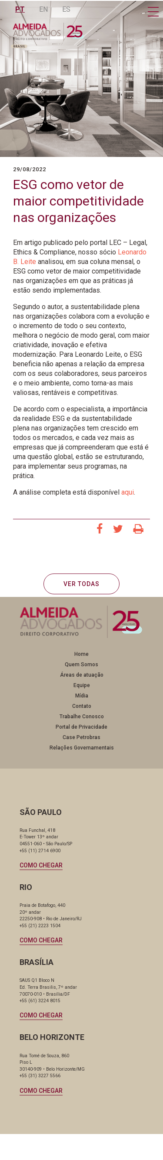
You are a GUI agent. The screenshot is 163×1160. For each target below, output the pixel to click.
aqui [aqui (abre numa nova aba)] (127, 492)
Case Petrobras (81, 737)
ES (66, 9)
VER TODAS (81, 583)
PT (20, 9)
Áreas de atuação (81, 675)
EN (43, 9)
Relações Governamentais (82, 748)
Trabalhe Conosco (82, 717)
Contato (81, 706)
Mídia (81, 696)
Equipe (81, 685)
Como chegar (41, 865)
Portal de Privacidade (81, 727)
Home (81, 654)
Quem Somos (81, 664)
